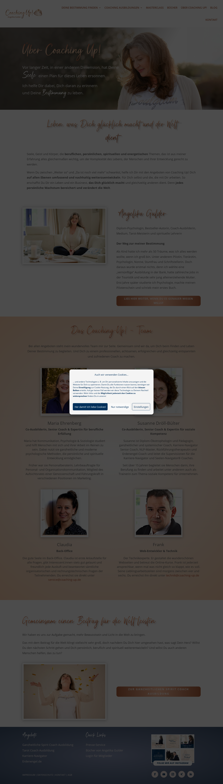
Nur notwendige (120, 415)
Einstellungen (141, 415)
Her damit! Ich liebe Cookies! (90, 415)
